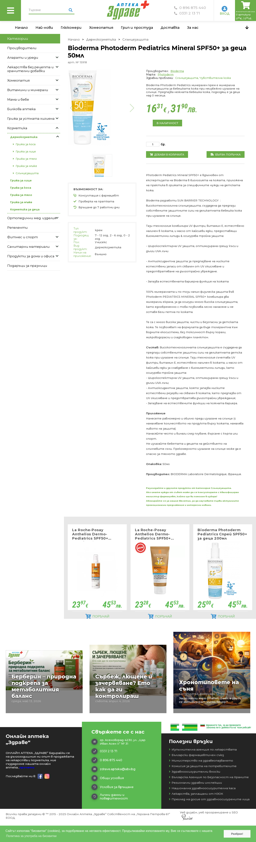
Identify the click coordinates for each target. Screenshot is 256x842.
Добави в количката (167, 154)
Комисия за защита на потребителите (203, 785)
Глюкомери (71, 27)
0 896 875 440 (190, 8)
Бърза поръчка (225, 154)
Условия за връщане (112, 806)
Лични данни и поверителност (109, 815)
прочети (26, 786)
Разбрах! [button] (237, 833)
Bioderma (177, 71)
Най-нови (44, 27)
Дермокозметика (101, 39)
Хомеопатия (101, 27)
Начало (21, 27)
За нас (193, 27)
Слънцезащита (135, 39)
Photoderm (166, 74)
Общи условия (107, 797)
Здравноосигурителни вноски (194, 790)
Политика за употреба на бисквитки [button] (31, 836)
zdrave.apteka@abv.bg (113, 788)
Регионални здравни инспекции (195, 802)
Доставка (170, 27)
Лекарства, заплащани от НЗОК (196, 813)
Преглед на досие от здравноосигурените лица (209, 818)
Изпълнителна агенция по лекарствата (203, 768)
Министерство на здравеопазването (201, 779)
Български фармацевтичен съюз (196, 774)
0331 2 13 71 (187, 13)
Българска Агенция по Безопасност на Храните (209, 796)
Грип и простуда (137, 27)
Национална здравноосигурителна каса (202, 807)
